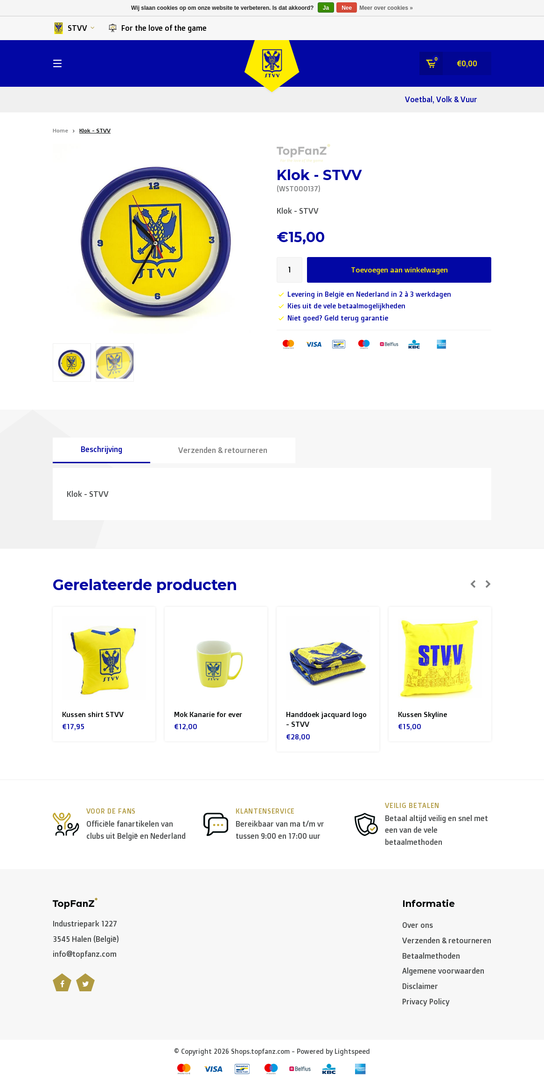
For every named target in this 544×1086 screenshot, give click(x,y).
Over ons (417, 927)
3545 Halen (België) (86, 940)
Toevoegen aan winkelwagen (399, 269)
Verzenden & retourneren (222, 450)
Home (60, 130)
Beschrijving (101, 449)
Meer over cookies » (386, 8)
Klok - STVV (95, 130)
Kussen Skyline (423, 714)
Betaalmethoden (431, 957)
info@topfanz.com (85, 956)
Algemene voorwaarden (443, 972)
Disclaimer (420, 988)
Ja (326, 8)
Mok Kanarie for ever (210, 714)
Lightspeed (352, 1053)
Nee (347, 8)
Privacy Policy (426, 1003)
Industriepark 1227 (85, 925)
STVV (74, 28)
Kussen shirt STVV (94, 714)
